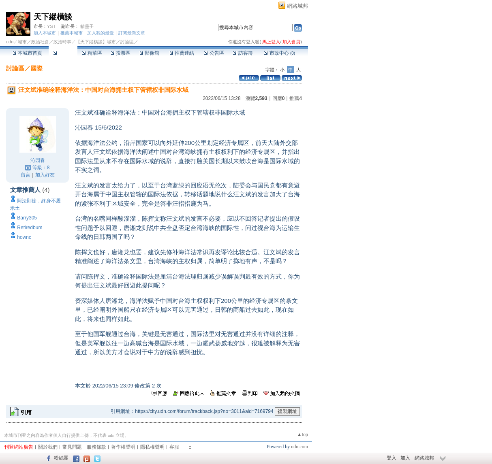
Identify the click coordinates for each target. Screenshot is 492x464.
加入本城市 (45, 32)
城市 (22, 41)
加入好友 (45, 175)
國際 (36, 68)
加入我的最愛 (100, 32)
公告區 (214, 53)
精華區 (92, 53)
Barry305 (27, 218)
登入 (391, 458)
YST (51, 26)
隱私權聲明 (152, 447)
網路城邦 (297, 6)
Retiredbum (29, 227)
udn (9, 41)
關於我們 (48, 447)
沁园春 (37, 160)
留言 (25, 175)
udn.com (299, 446)
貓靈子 (87, 26)
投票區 (120, 53)
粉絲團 (61, 458)
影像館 (149, 53)
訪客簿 (242, 53)
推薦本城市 (71, 32)
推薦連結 (181, 53)
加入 (405, 458)
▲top (302, 434)
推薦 (295, 98)
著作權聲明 (123, 447)
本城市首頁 (27, 53)
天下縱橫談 (53, 17)
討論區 (63, 53)
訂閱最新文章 (131, 32)
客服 (174, 447)
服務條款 (96, 447)
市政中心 (279, 53)
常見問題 (72, 447)
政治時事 (62, 41)
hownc (24, 237)
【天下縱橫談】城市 (96, 41)
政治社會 (40, 41)
